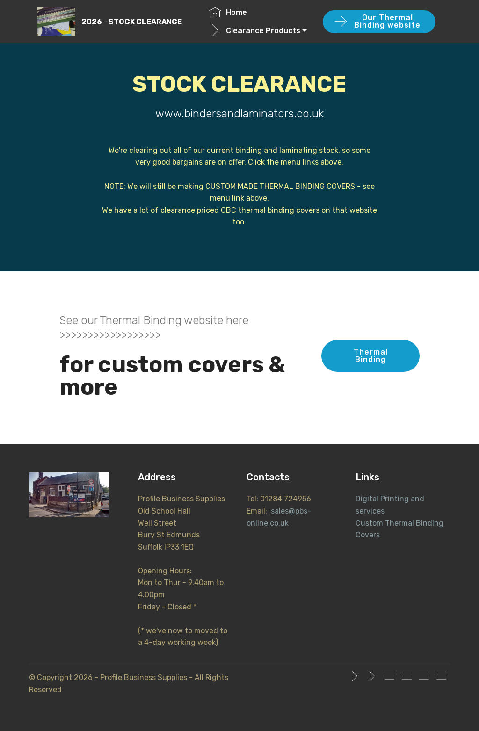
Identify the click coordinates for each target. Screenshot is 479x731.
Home (228, 12)
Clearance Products (254, 30)
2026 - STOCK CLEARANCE (131, 21)
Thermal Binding (371, 355)
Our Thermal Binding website (378, 21)
